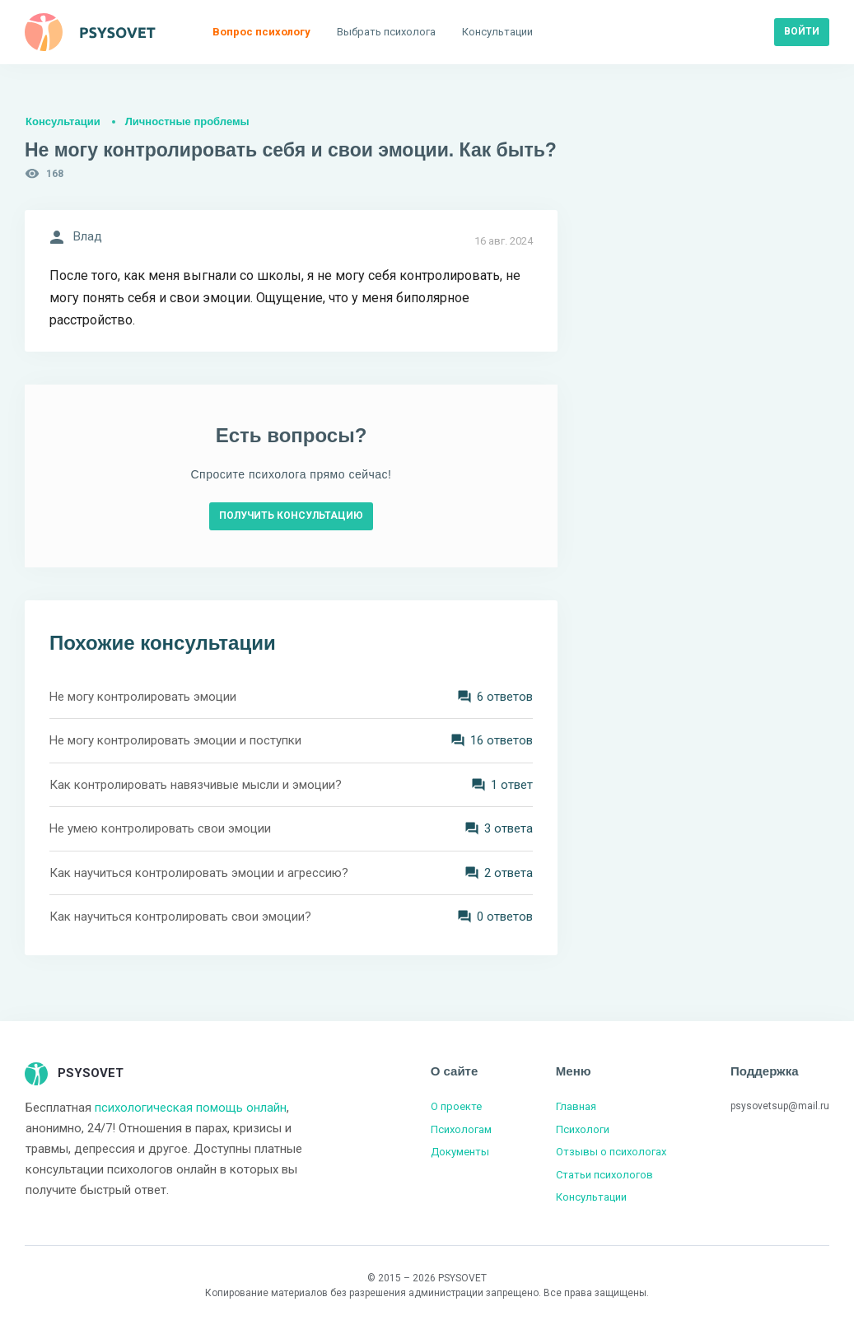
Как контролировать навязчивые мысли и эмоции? (195, 784)
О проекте (456, 1106)
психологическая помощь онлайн (191, 1107)
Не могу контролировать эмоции (142, 696)
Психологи (582, 1129)
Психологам (461, 1129)
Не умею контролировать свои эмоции (160, 828)
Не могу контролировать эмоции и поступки (175, 740)
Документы (460, 1151)
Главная (576, 1106)
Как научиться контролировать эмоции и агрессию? (198, 872)
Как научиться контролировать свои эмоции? (180, 916)
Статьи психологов (604, 1175)
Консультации (63, 121)
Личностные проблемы (187, 121)
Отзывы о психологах (611, 1151)
